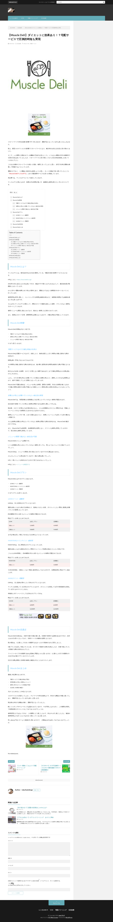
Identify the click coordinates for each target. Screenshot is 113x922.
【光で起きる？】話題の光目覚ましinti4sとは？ (32, 807)
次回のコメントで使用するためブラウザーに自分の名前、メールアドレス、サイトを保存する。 (34, 880)
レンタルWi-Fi (13, 18)
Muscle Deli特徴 (16, 200)
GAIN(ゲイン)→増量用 (20, 221)
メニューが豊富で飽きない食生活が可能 (25, 209)
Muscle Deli (26, 43)
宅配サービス (33, 43)
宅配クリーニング (33, 18)
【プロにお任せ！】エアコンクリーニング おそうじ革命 (35, 817)
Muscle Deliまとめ (16, 227)
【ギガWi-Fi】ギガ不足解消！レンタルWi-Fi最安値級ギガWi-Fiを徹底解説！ (51, 768)
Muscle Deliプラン (16, 212)
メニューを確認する (23, 464)
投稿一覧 (36, 790)
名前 (10, 858)
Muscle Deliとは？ (16, 197)
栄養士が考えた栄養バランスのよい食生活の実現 (27, 206)
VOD (22, 18)
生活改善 (43, 18)
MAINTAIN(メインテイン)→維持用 (23, 218)
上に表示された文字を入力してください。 (19, 885)
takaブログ (62, 915)
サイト (10, 872)
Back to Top (56, 903)
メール (10, 865)
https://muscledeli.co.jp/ (24, 279)
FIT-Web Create (53, 917)
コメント (10, 840)
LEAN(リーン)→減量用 (20, 215)
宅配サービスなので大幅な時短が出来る (25, 203)
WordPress (69, 917)
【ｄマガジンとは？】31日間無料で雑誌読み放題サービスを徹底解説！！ (58, 2)
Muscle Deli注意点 (16, 224)
